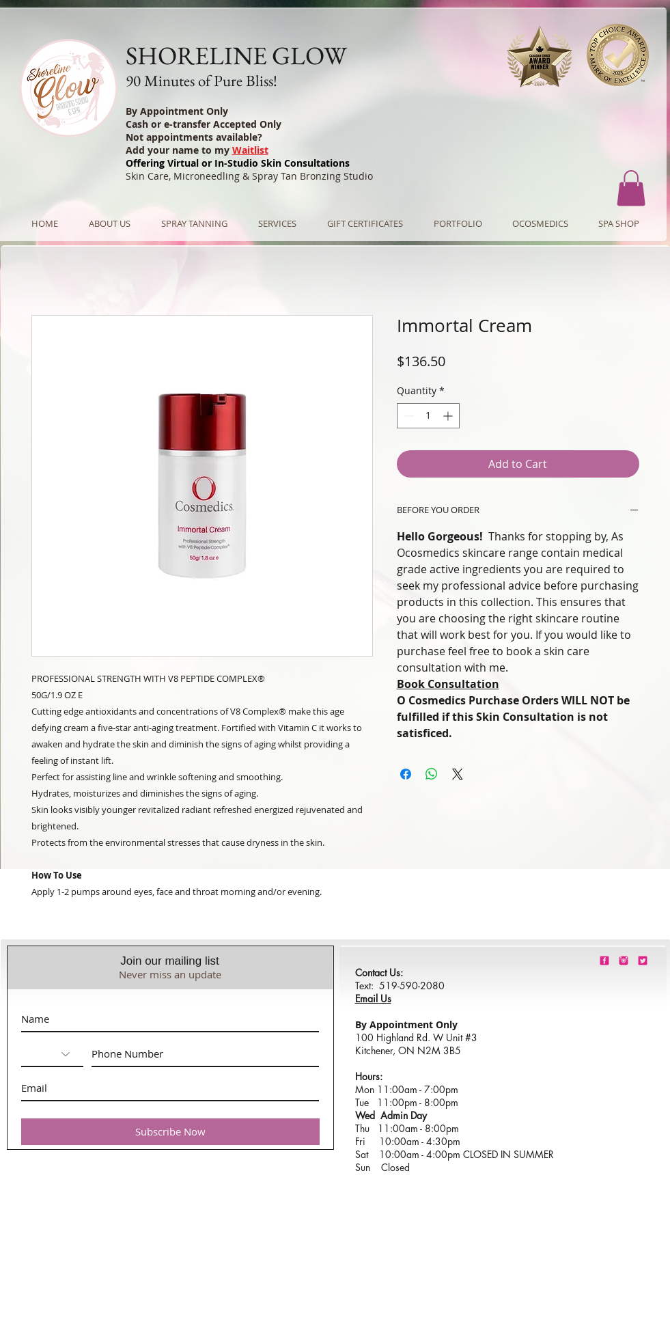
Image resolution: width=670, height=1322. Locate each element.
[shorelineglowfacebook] (604, 960)
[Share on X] (457, 774)
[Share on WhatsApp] (431, 774)
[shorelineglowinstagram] (623, 960)
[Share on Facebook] (405, 774)
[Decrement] (407, 416)
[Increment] (449, 416)
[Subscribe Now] (170, 1131)
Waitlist (250, 149)
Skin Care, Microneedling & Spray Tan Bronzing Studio (249, 175)
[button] (631, 188)
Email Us (373, 998)
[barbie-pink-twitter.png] (642, 960)
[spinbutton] (428, 416)
